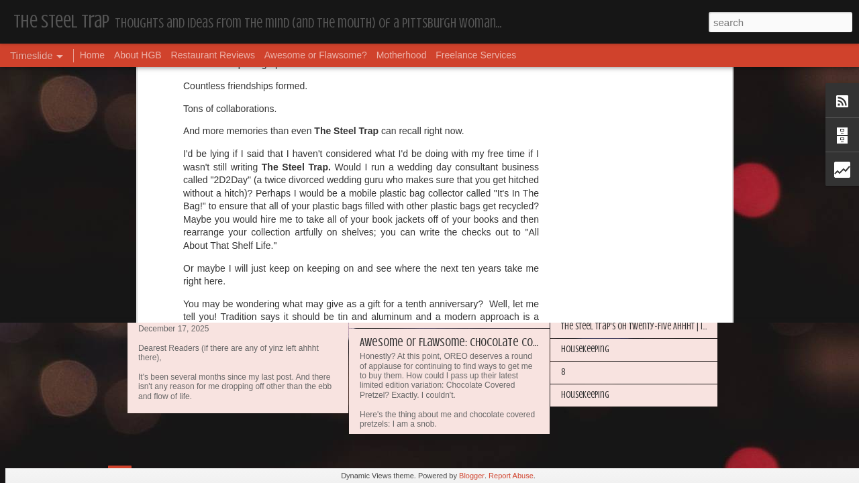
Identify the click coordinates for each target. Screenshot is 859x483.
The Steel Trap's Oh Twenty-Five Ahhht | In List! (642, 326)
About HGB (138, 55)
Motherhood (401, 55)
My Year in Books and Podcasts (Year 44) (631, 167)
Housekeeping (391, 226)
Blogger (472, 476)
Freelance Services (476, 55)
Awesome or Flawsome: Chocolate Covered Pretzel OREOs (493, 342)
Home (92, 55)
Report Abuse (511, 476)
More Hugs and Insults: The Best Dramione (634, 189)
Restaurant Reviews (213, 55)
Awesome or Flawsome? (315, 55)
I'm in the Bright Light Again (610, 258)
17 (143, 312)
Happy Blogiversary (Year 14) (610, 235)
